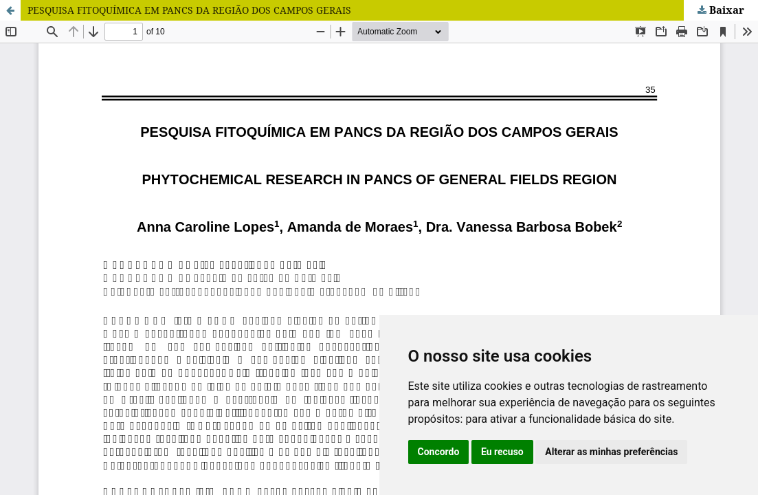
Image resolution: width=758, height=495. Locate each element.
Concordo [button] (439, 451)
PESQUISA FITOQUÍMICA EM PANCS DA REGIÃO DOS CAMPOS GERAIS (189, 9)
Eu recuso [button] (502, 451)
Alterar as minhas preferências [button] (611, 451)
